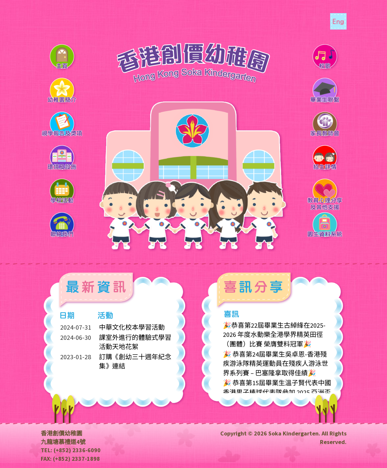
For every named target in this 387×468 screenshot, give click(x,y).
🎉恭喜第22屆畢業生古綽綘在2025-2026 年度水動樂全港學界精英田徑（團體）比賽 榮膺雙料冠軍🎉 (274, 334)
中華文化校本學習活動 (132, 327)
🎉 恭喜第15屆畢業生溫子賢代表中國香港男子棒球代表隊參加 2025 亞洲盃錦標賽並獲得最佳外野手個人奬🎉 (277, 392)
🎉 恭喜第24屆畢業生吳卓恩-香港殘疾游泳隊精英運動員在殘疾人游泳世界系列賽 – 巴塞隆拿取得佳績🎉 (275, 363)
